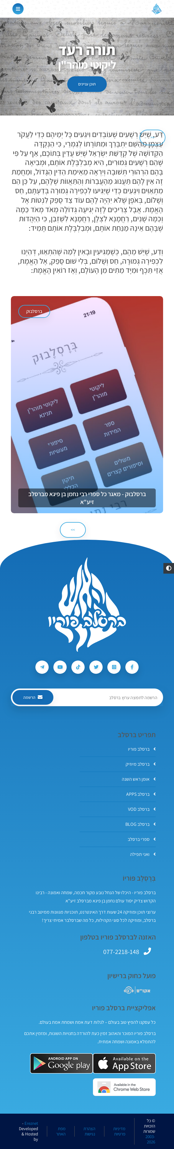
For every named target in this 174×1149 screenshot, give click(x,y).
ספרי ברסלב (142, 839)
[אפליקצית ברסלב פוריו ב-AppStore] (124, 1063)
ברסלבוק (34, 311)
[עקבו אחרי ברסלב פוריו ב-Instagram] (114, 667)
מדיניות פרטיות (119, 1131)
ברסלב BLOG (140, 824)
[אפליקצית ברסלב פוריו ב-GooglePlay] (61, 1063)
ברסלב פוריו (142, 749)
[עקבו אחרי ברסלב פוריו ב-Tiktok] (78, 667)
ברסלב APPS (141, 794)
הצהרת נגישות (89, 1131)
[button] (168, 568)
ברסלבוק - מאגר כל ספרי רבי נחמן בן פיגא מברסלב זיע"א (87, 498)
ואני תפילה (143, 854)
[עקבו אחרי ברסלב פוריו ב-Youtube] (60, 667)
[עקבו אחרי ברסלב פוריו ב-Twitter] (96, 667)
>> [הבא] (73, 529)
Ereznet (31, 1123)
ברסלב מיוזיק (141, 764)
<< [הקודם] (152, 137)
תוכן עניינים (87, 84)
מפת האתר (60, 1131)
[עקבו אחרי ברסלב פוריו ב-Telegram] (42, 667)
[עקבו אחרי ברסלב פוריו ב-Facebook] (132, 667)
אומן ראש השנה (139, 779)
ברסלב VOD (142, 809)
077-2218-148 (121, 951)
